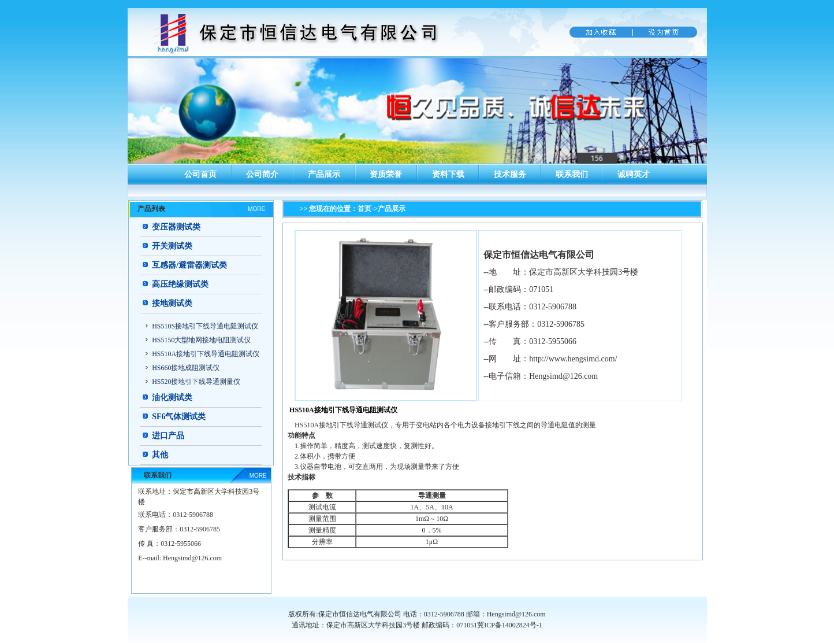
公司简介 (262, 174)
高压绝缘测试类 (180, 284)
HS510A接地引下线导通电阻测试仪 (205, 354)
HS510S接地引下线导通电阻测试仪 (205, 326)
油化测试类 (172, 397)
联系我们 (572, 174)
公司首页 (200, 174)
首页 (364, 209)
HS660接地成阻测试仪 (185, 368)
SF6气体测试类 (179, 416)
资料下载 (448, 174)
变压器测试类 (176, 227)
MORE (256, 209)
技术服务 (510, 174)
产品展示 (324, 174)
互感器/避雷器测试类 (189, 265)
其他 (160, 454)
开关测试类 (172, 246)
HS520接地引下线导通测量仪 (196, 382)
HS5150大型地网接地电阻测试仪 (201, 340)
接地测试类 (172, 303)
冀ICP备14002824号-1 (509, 625)
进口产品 (168, 435)
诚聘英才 (633, 174)
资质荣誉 (386, 174)
